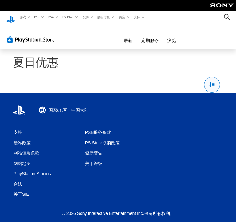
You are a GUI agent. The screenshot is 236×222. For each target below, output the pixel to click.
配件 (85, 17)
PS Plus (68, 17)
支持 (136, 17)
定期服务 (117, 34)
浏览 (139, 34)
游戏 (22, 17)
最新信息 (103, 17)
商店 (122, 17)
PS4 (51, 17)
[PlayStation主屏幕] (11, 17)
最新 (95, 34)
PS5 (37, 17)
